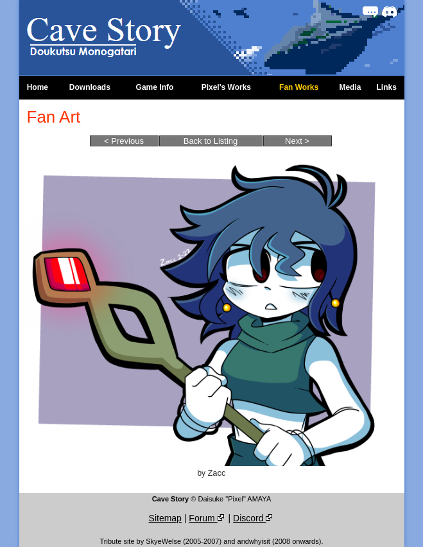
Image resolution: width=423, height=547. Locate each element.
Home (37, 87)
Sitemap (165, 518)
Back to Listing (211, 141)
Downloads (89, 87)
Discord (253, 518)
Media (350, 87)
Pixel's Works (226, 87)
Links (386, 87)
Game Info (155, 87)
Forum (207, 518)
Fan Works (298, 87)
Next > (297, 141)
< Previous (124, 141)
